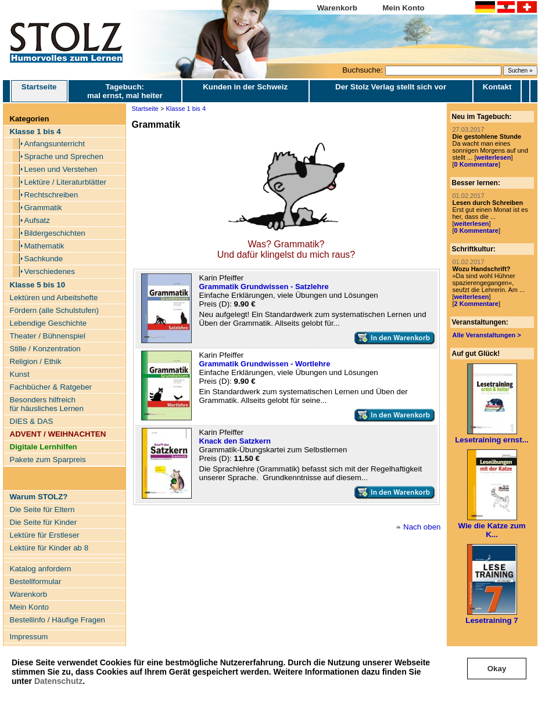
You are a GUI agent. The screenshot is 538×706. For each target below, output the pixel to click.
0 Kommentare (476, 164)
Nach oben (421, 527)
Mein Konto (403, 7)
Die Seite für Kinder (43, 522)
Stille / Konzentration (45, 348)
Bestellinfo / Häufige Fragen (57, 619)
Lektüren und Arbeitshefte (54, 297)
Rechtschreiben (51, 194)
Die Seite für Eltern (42, 509)
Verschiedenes (49, 271)
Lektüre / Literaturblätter (65, 182)
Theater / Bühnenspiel (47, 336)
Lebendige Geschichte (48, 323)
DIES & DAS (31, 421)
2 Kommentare (476, 303)
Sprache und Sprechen (63, 156)
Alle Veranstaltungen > (487, 335)
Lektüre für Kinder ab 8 (49, 547)
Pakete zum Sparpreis (48, 459)
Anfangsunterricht (54, 143)
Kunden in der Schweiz (245, 86)
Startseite (39, 91)
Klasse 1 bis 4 (186, 108)
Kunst (20, 374)
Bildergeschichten (54, 233)
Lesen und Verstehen (61, 169)
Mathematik (44, 246)
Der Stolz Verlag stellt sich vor (390, 86)
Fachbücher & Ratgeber (51, 387)
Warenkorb (337, 7)
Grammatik (43, 207)
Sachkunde (43, 258)
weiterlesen (493, 157)
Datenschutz (58, 681)
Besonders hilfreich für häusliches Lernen (47, 404)
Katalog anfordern (40, 568)
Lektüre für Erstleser (45, 535)
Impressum (29, 636)
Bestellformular (36, 581)
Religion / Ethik (36, 361)
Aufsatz (37, 220)
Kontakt (497, 86)
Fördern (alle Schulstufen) (54, 310)
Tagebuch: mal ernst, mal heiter (125, 91)
